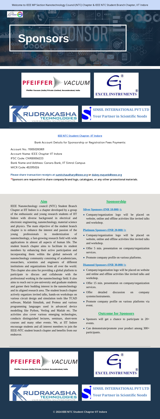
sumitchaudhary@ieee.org (72, 174)
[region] (80, 5)
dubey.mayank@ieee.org (107, 174)
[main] (68, 38)
